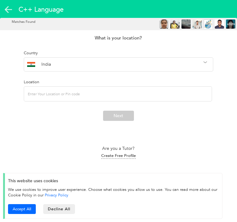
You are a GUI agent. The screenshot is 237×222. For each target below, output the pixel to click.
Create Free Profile (118, 155)
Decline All (59, 209)
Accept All (22, 209)
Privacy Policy (56, 195)
